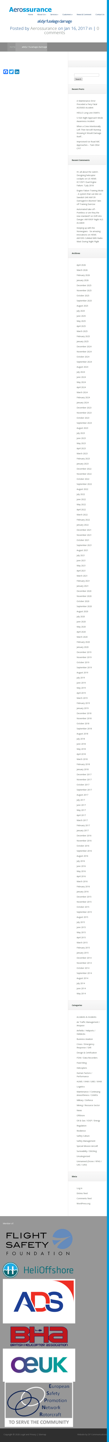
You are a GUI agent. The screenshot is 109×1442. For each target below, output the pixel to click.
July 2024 (81, 372)
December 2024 (84, 346)
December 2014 (84, 957)
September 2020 (84, 606)
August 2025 (82, 305)
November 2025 (84, 290)
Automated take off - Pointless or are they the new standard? (88, 212)
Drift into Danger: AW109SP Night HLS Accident (90, 219)
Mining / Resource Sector (88, 1105)
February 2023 (83, 458)
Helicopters (82, 1068)
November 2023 (84, 412)
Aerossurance (43, 28)
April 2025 (81, 326)
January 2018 (83, 769)
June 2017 (81, 805)
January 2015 (83, 952)
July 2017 (81, 800)
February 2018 (83, 764)
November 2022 (84, 474)
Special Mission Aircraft (87, 1146)
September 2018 (84, 728)
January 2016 (83, 891)
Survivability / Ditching (87, 1151)
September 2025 (84, 300)
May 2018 (81, 749)
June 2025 (81, 316)
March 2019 (82, 698)
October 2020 (83, 601)
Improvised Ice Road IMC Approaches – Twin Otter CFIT (88, 145)
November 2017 (84, 779)
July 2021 (81, 555)
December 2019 (84, 652)
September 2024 (84, 361)
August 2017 (82, 794)
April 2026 (81, 265)
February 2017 (83, 825)
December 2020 (84, 591)
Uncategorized (83, 1156)
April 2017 (81, 815)
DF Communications (97, 1434)
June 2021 (81, 560)
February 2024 (83, 397)
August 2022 (82, 489)
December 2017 (84, 774)
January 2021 (83, 586)
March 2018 (82, 759)
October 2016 (83, 845)
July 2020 (81, 616)
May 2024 (81, 382)
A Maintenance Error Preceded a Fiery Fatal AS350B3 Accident (87, 104)
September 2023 (84, 423)
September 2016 (84, 850)
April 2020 (81, 631)
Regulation (81, 1125)
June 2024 (81, 377)
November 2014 (84, 963)
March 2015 (82, 942)
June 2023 (81, 438)
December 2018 (84, 713)
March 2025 (82, 331)
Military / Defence (85, 1100)
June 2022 (81, 499)
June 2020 (81, 621)
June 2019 (81, 682)
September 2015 (84, 912)
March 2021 (82, 575)
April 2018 (81, 754)
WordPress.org (83, 1203)
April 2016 (81, 876)
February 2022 (83, 519)
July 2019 (81, 677)
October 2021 (83, 540)
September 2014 (84, 973)
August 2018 (82, 733)
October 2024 (83, 356)
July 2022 (81, 494)
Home (30, 14)
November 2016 (84, 840)
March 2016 (82, 881)
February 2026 (83, 275)
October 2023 (83, 417)
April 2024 (81, 387)
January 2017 (83, 830)
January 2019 (83, 708)
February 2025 (83, 336)
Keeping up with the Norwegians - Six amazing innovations (88, 231)
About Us (41, 14)
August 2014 (82, 978)
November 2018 (84, 718)
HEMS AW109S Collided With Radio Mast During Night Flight (90, 238)
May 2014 (81, 993)
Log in (79, 1188)
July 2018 (81, 738)
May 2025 (81, 321)
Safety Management (86, 1141)
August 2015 (82, 917)
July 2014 (81, 983)
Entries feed (82, 1193)
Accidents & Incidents (86, 1017)
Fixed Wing (82, 1062)
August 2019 (82, 672)
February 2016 (83, 886)
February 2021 (83, 580)
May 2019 (81, 687)
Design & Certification (87, 1052)
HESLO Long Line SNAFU (88, 112)
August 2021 (82, 550)
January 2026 (83, 280)
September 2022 (84, 484)
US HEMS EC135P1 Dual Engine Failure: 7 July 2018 (86, 182)
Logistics (81, 1086)
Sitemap (42, 1434)
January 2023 (83, 463)
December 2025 (84, 285)
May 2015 (81, 932)
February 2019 (83, 703)
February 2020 (83, 642)
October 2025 (83, 295)
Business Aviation (85, 1039)
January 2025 (83, 341)
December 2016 (84, 835)
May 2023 (81, 443)
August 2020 (82, 611)
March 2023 (82, 453)
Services (54, 14)
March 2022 (82, 514)
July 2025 (81, 310)
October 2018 (83, 723)
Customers (67, 14)
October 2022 (83, 479)
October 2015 (83, 907)
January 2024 (83, 402)
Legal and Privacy (28, 1434)
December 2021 (84, 530)
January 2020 (83, 647)
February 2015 (83, 947)
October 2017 (83, 784)
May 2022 (81, 504)
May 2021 (81, 565)
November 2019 (84, 657)
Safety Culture (83, 1135)
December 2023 (84, 407)
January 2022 (83, 524)
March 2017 (82, 820)
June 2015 (81, 927)
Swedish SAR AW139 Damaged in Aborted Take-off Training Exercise (89, 200)
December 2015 (84, 896)
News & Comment (84, 14)
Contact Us (100, 14)
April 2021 (81, 570)
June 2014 (81, 988)
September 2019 (84, 667)
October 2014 (83, 968)
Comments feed (84, 1198)
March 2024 (82, 392)
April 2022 (81, 509)
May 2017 (81, 810)
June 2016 (81, 866)
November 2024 (84, 351)
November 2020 (84, 596)
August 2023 (82, 428)
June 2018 (81, 744)
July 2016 (81, 861)
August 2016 (82, 856)
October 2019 (83, 662)
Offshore (81, 1115)
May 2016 (81, 871)
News (79, 1110)
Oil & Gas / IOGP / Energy (88, 1120)
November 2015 (84, 901)
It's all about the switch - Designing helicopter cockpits (88, 175)
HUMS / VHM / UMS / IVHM (89, 1081)
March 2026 (82, 270)
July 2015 (81, 922)
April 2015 (81, 937)
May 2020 (81, 626)
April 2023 (81, 448)
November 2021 (84, 535)
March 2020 (82, 637)
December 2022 (84, 468)
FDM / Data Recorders (87, 1057)
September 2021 (84, 545)
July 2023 (81, 433)
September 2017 (84, 789)
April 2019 (81, 693)
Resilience (81, 1130)
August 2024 (82, 367)
